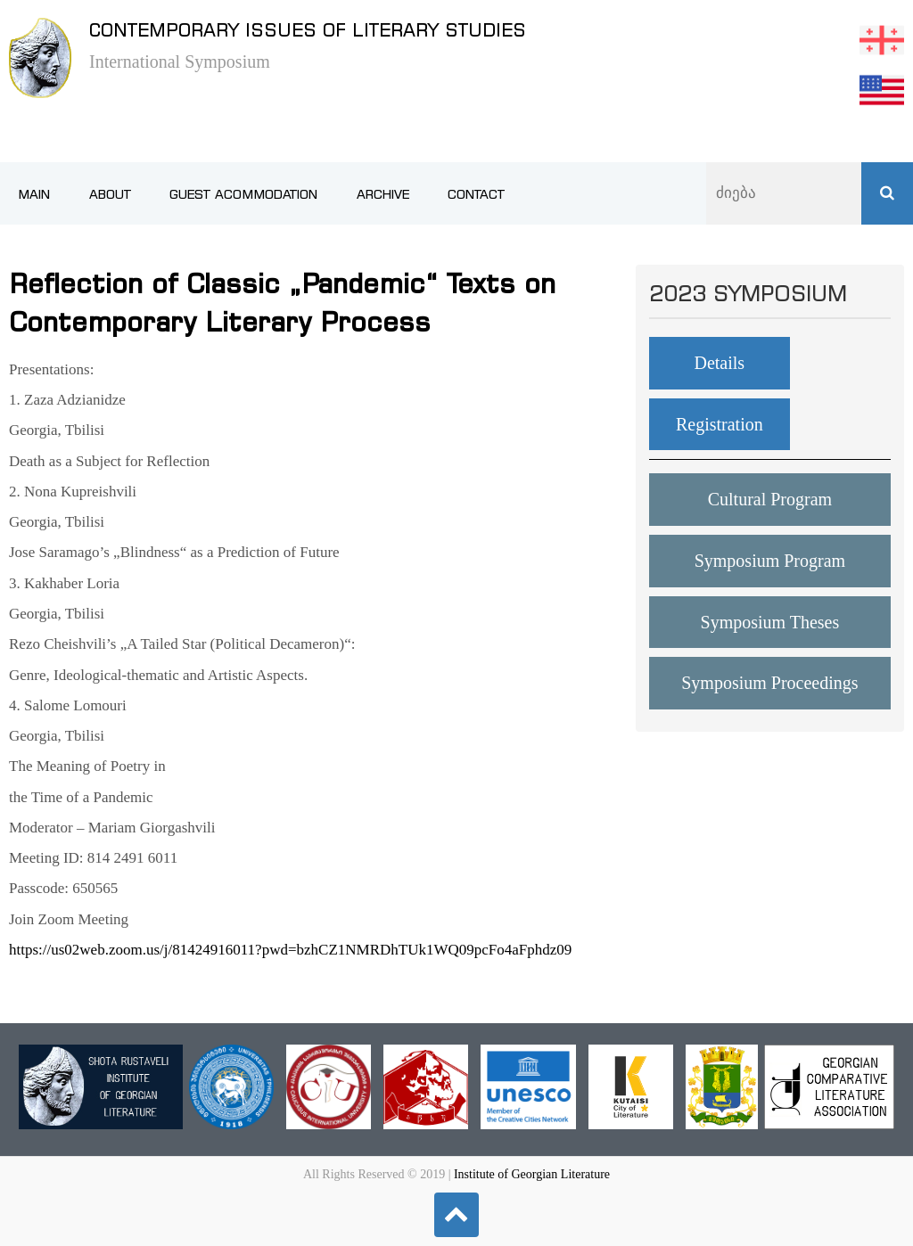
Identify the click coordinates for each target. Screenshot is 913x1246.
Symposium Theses (770, 622)
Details (719, 363)
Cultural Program (770, 499)
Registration (719, 424)
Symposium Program (770, 560)
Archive (383, 194)
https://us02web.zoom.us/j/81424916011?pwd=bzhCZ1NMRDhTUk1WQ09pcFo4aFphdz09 (290, 949)
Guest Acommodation (243, 194)
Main (34, 194)
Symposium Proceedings (769, 683)
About (110, 194)
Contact (476, 194)
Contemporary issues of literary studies (307, 30)
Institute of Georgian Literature (532, 1174)
